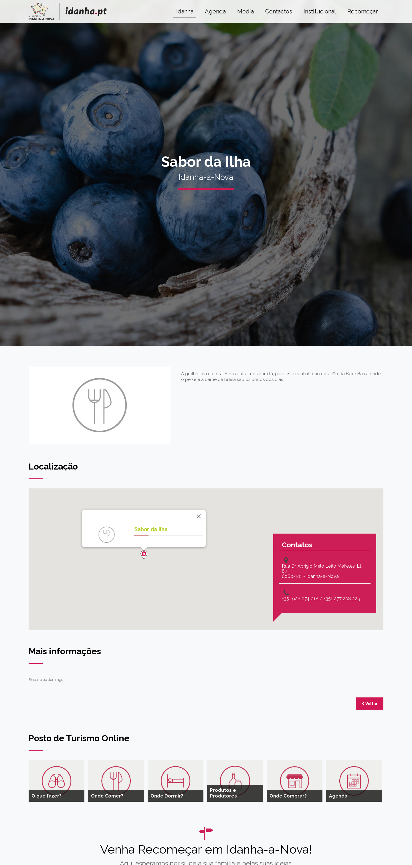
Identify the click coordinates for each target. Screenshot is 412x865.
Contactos (278, 11)
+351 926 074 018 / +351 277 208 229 (321, 598)
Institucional (320, 11)
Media (245, 11)
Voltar (370, 703)
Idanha (184, 11)
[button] (143, 554)
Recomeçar (362, 11)
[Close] (199, 516)
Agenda (215, 11)
